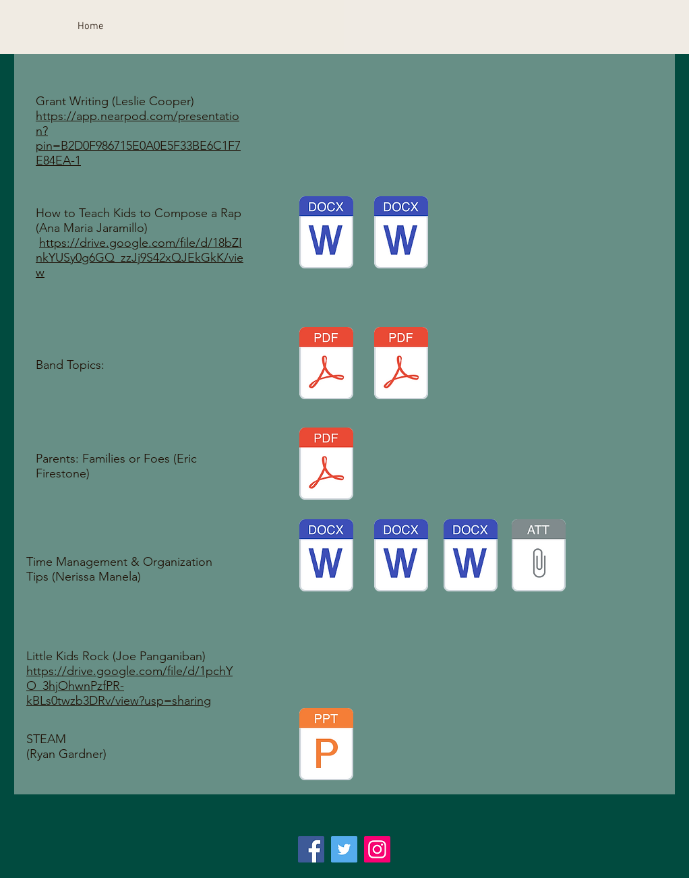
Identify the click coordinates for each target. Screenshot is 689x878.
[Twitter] (344, 849)
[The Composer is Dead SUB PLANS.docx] (401, 557)
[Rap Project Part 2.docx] (326, 234)
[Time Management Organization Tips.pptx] (538, 557)
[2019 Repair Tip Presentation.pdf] (326, 365)
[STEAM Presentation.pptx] (326, 746)
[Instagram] (377, 849)
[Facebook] (311, 849)
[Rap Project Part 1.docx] (401, 234)
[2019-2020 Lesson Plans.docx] (326, 557)
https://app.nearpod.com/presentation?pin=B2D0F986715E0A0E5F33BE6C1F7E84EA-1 (138, 138)
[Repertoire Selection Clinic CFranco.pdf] (401, 365)
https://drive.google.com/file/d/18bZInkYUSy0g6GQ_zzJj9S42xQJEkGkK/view (139, 257)
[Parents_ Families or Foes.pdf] (326, 465)
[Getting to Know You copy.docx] (470, 557)
